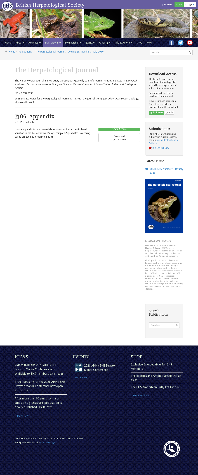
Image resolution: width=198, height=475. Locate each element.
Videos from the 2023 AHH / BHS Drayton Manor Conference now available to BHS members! (36, 369)
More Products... (142, 395)
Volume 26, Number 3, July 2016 (86, 51)
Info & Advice (123, 42)
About (20, 42)
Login (190, 4)
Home (8, 42)
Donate (167, 4)
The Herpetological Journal (49, 51)
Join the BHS (156, 112)
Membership (73, 42)
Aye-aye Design (47, 442)
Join (179, 4)
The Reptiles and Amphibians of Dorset (156, 376)
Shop (139, 42)
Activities (35, 42)
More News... (24, 416)
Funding (104, 42)
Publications (53, 42)
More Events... (83, 377)
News (149, 42)
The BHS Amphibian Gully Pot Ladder (155, 387)
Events (90, 42)
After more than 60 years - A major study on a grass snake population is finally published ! (38, 403)
